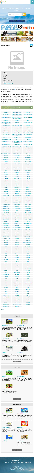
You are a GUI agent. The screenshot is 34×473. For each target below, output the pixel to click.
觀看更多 (2, 309)
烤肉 (23, 17)
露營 (28, 17)
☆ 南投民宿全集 (21, 20)
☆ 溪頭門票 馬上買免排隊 (14, 20)
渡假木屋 (25, 17)
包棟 (21, 17)
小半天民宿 (10, 18)
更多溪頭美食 (17, 399)
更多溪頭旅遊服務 (17, 450)
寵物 (17, 17)
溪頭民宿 (11, 17)
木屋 (19, 17)
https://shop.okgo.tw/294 (8, 83)
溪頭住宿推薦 (3, 2)
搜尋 (24, 14)
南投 (15, 89)
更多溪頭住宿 (17, 361)
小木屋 (15, 17)
